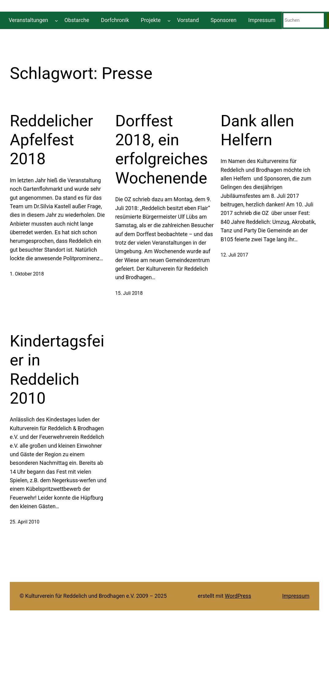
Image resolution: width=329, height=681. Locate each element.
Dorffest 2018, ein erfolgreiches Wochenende (161, 149)
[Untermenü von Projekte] (169, 20)
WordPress (238, 596)
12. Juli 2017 (234, 255)
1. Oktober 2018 (27, 274)
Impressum (295, 596)
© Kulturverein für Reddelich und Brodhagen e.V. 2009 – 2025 (93, 596)
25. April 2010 (24, 522)
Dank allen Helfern (257, 130)
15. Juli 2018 (129, 293)
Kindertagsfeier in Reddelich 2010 (57, 370)
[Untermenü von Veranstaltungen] (56, 20)
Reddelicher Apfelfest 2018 (51, 140)
